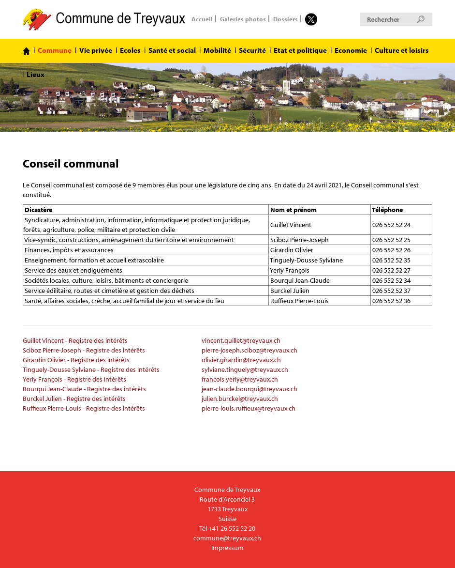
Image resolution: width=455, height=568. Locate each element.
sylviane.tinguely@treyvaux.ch (245, 369)
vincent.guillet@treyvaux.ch (241, 340)
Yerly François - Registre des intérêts (74, 379)
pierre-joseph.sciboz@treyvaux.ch (249, 350)
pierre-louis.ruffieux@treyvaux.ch (248, 408)
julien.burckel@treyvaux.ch (240, 398)
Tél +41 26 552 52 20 (227, 528)
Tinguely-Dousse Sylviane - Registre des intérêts (91, 369)
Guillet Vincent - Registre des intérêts (75, 340)
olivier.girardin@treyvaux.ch (241, 359)
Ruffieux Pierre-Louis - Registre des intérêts (84, 408)
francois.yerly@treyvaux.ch (240, 379)
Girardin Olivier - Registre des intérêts (76, 359)
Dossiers (285, 18)
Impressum (227, 547)
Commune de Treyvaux (105, 19)
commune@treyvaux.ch (227, 538)
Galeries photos (243, 18)
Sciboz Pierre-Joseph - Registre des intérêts (84, 350)
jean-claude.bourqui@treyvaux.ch (249, 388)
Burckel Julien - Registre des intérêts (74, 398)
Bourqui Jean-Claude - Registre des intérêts (84, 388)
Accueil (202, 18)
